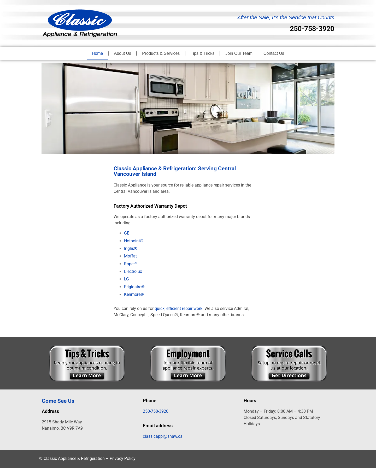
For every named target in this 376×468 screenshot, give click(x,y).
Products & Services (161, 53)
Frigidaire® (134, 286)
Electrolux (133, 271)
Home (97, 53)
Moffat (130, 256)
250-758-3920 (312, 29)
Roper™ (130, 263)
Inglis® (130, 248)
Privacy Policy (123, 458)
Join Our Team (238, 53)
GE (126, 233)
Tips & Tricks (202, 53)
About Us (122, 53)
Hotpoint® (133, 240)
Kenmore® (134, 294)
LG (126, 279)
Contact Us (273, 53)
